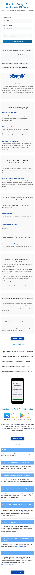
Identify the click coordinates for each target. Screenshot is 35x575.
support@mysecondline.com (20, 512)
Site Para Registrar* (7, 25)
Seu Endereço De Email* (9, 32)
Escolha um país (7, 17)
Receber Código (17, 338)
